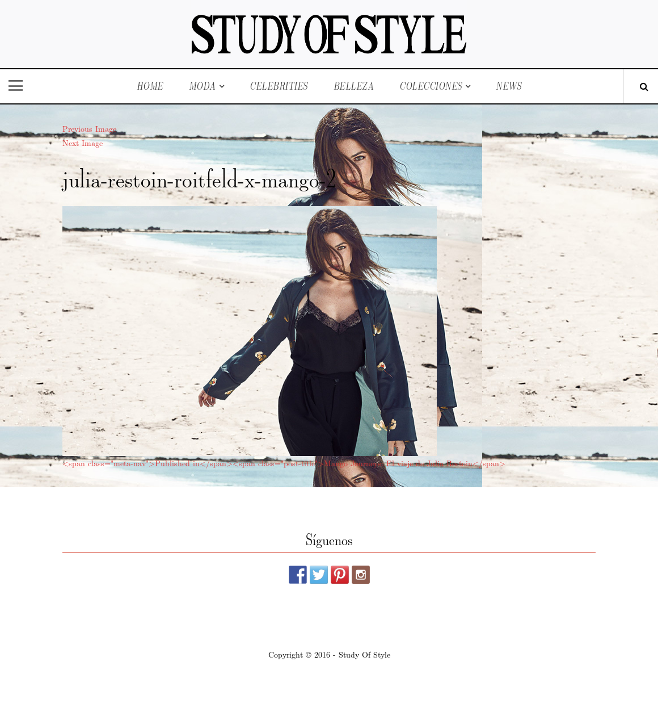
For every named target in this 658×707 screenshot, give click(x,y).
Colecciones (430, 86)
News (508, 86)
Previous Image (89, 128)
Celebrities (279, 86)
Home (150, 86)
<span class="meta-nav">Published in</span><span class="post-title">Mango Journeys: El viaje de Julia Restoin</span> (283, 462)
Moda (202, 86)
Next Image (82, 142)
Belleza (354, 86)
